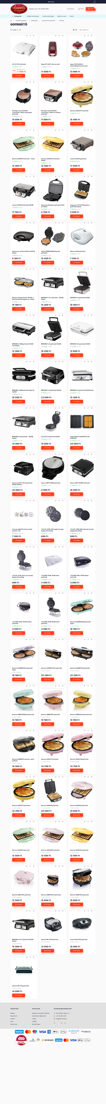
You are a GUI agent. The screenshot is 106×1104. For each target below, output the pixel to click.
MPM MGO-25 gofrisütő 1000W (80, 344)
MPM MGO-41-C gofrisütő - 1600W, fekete (52, 298)
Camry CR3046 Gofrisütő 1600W (22, 205)
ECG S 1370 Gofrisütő (19, 64)
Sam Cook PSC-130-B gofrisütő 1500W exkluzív (22, 483)
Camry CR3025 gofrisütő (78, 159)
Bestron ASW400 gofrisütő (79, 805)
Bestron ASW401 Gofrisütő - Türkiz (23, 159)
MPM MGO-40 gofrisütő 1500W (51, 390)
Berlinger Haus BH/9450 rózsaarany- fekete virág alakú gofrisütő (22, 112)
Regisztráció (13, 1016)
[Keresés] (70, 9)
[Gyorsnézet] (34, 35)
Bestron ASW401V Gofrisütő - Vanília (50, 159)
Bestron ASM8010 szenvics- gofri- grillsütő (23, 760)
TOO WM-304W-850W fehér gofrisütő (50, 622)
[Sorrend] (87, 30)
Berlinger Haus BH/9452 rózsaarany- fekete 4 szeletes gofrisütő (51, 112)
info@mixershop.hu (61, 1018)
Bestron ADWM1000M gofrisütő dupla (80, 622)
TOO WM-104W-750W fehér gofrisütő (50, 576)
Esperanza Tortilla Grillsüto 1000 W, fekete (23, 252)
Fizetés (34, 1018)
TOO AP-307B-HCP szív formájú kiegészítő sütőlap (22, 576)
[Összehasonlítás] (26, 35)
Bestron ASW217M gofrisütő (79, 759)
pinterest (61, 1023)
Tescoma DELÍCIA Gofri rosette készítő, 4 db (22, 530)
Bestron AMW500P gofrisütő (50, 714)
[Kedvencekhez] (30, 35)
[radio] (76, 30)
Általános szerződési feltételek (40, 1013)
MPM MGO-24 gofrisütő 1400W (51, 344)
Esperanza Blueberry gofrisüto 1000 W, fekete (52, 205)
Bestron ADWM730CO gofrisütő (51, 668)
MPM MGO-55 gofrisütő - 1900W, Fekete (22, 437)
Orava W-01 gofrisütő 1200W (50, 436)
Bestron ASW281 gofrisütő (49, 805)
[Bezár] (94, 2)
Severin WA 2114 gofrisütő (20, 986)
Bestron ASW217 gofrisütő (49, 759)
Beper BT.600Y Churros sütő (50, 64)
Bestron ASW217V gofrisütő (21, 805)
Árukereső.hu (74, 1032)
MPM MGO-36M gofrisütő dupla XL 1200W (23, 391)
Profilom (12, 1018)
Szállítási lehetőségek (33, 16)
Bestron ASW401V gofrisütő (79, 850)
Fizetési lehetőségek (48, 16)
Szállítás (34, 1021)
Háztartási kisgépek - (21, 20)
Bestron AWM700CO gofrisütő (51, 895)
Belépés (12, 1013)
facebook (54, 1023)
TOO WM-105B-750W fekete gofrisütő (79, 576)
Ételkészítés (34, 20)
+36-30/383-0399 (43, 9)
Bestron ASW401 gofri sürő (21, 850)
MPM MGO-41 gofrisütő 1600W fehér (82, 390)
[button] (16, 16)
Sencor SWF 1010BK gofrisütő (50, 483)
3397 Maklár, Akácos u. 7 (63, 1013)
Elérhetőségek (36, 1024)
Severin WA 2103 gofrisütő (49, 939)
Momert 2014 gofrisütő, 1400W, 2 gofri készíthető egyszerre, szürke (23, 298)
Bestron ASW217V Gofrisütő (79, 111)
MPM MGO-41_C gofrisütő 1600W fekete (22, 940)
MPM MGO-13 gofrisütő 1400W (80, 297)
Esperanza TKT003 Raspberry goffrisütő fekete (80, 205)
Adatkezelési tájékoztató (39, 1016)
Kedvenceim (13, 1024)
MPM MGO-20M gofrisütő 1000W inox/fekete (22, 344)
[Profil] (81, 9)
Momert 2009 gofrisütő (77, 251)
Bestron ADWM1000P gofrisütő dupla (22, 668)
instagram (65, 1023)
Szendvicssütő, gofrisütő (48, 20)
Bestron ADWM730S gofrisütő (80, 668)
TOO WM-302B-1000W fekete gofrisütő (22, 622)
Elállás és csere (61, 16)
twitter (58, 1023)
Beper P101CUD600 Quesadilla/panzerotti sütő (78, 65)
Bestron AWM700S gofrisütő (79, 895)
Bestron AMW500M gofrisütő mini (23, 714)
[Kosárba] (18, 75)
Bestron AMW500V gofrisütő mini (81, 714)
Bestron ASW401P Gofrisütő (50, 850)
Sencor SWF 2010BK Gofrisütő (80, 483)
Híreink (72, 16)
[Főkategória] (11, 20)
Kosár (12, 1021)
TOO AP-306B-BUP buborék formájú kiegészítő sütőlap (82, 530)
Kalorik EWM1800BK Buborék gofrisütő (50, 252)
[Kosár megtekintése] (91, 9)
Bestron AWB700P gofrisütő (21, 895)
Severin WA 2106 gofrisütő (78, 939)
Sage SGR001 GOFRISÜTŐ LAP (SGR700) (80, 437)
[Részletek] (76, 633)
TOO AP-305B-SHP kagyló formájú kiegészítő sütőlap (52, 530)
